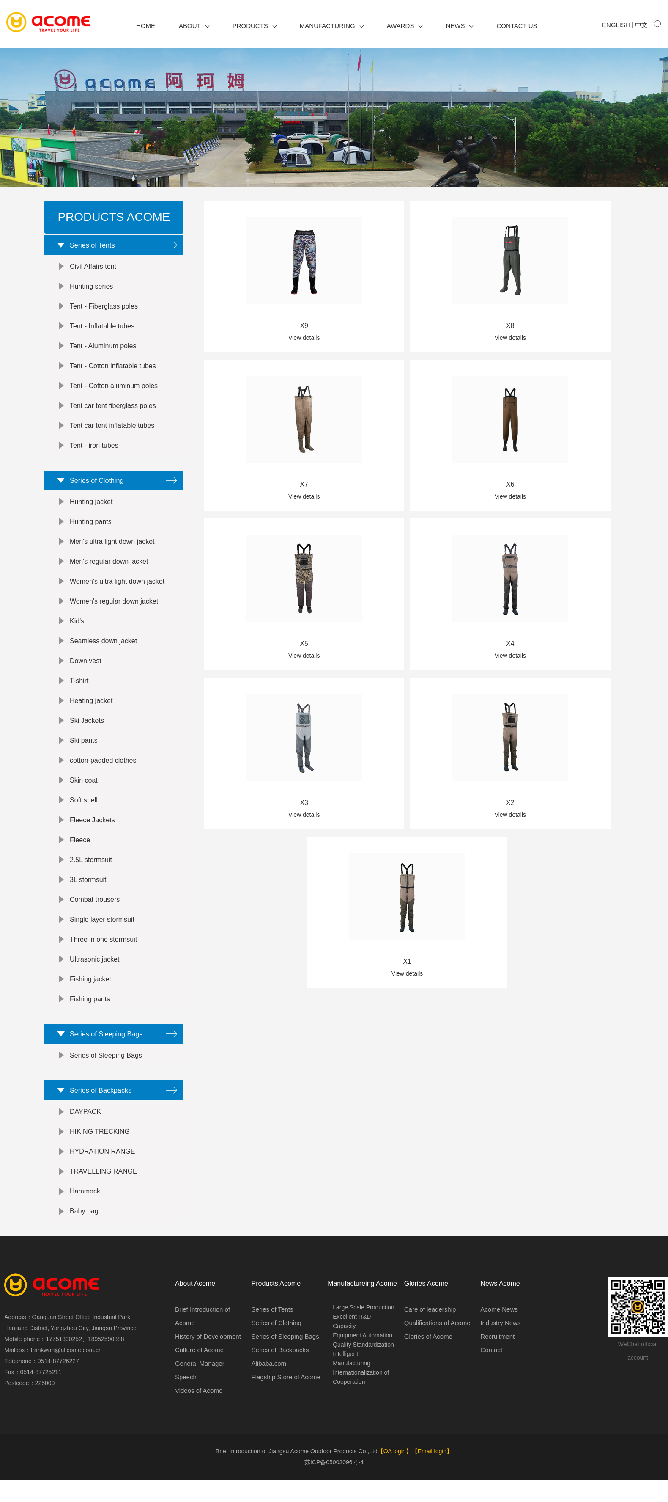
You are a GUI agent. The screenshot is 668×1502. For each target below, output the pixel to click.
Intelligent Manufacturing (351, 1382)
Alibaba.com (269, 1386)
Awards (405, 25)
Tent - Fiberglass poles (104, 312)
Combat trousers (95, 911)
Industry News (500, 1346)
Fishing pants (90, 1010)
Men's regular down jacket (109, 573)
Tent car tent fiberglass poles (113, 411)
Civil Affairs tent (93, 272)
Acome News (498, 1332)
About (194, 25)
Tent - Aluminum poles (103, 352)
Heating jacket (91, 712)
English (616, 24)
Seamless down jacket (103, 652)
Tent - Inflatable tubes (102, 332)
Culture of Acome (199, 1373)
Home (145, 25)
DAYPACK (85, 1135)
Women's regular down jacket (114, 613)
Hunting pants (91, 533)
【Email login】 (432, 1475)
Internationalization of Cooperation (361, 1400)
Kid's (77, 633)
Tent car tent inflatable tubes (112, 431)
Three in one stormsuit (103, 951)
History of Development (208, 1359)
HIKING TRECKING (100, 1155)
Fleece (80, 851)
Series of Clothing (93, 489)
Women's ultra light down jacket (117, 593)
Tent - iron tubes (94, 451)
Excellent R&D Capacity (352, 1345)
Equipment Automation (362, 1358)
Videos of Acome (198, 1413)
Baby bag (84, 1234)
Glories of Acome (428, 1359)
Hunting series (91, 292)
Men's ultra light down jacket (112, 553)
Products (255, 25)
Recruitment (497, 1359)
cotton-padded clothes (103, 772)
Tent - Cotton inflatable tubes (113, 371)
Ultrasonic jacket (94, 971)
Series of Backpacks (98, 1111)
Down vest (85, 672)
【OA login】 (395, 1475)
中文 (641, 24)
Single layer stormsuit (102, 931)
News (459, 25)
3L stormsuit (88, 891)
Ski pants (84, 752)
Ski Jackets (87, 732)
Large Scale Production (363, 1330)
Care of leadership (430, 1332)
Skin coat (84, 792)
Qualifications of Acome (437, 1346)
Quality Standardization (363, 1367)
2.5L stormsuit (91, 871)
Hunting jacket (91, 513)
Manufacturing (332, 25)
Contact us (516, 25)
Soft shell (84, 812)
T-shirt (79, 692)
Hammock (85, 1214)
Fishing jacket (90, 991)
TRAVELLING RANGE (103, 1195)
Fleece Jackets (92, 831)
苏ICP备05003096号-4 (334, 1486)
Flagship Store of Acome (286, 1400)
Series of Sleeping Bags (104, 1049)
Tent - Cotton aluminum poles (114, 391)
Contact (491, 1373)
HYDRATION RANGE (102, 1175)
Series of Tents (88, 248)
